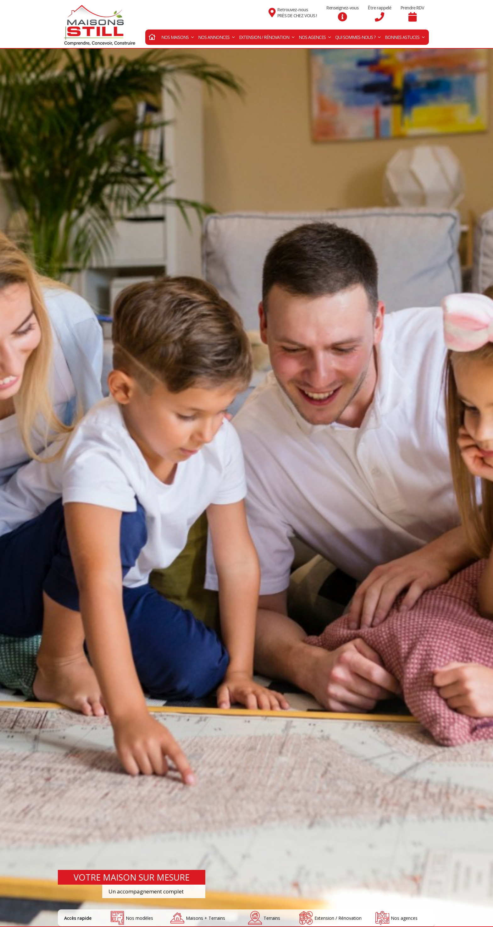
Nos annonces (216, 34)
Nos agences (315, 34)
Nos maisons (177, 34)
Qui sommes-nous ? (357, 34)
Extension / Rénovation (266, 34)
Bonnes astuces (404, 34)
